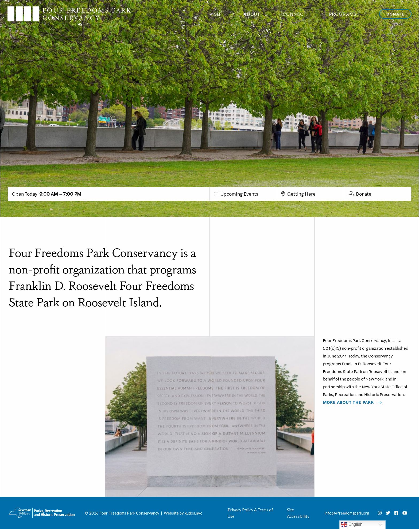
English (352, 525)
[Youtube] (404, 513)
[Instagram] (380, 513)
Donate (395, 14)
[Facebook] (396, 513)
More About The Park (348, 402)
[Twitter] (388, 513)
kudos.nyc (193, 513)
